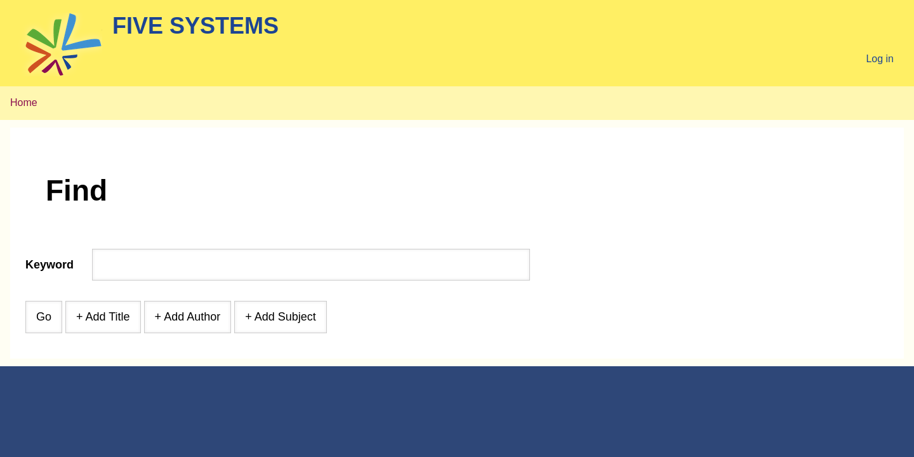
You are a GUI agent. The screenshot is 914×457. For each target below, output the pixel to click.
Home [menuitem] (23, 102)
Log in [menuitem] (880, 58)
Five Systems (195, 26)
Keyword (49, 264)
